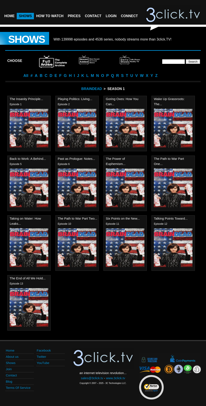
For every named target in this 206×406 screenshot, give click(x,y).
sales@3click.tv (92, 378)
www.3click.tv (115, 378)
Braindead (91, 89)
